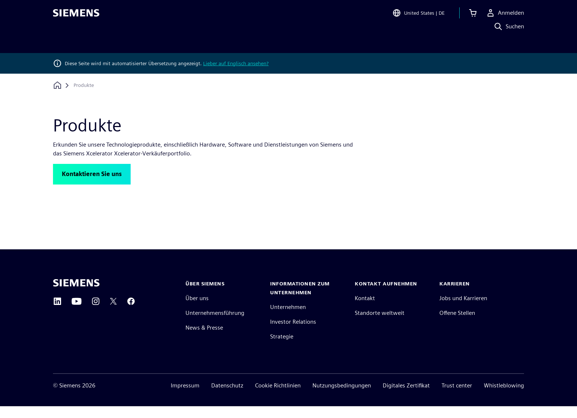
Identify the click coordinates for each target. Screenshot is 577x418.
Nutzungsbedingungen (341, 397)
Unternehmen (288, 318)
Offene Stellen (457, 324)
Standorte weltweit (379, 324)
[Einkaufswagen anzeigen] (473, 16)
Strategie (281, 348)
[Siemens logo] (76, 16)
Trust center (457, 397)
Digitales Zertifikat (406, 397)
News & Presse (204, 339)
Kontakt (365, 309)
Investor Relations (293, 333)
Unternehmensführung (214, 324)
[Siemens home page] (76, 294)
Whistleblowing (504, 397)
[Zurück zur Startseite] (57, 85)
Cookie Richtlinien (278, 397)
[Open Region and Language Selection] (418, 16)
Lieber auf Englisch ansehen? (236, 63)
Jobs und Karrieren (463, 309)
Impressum (185, 397)
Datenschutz (227, 397)
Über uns (197, 309)
